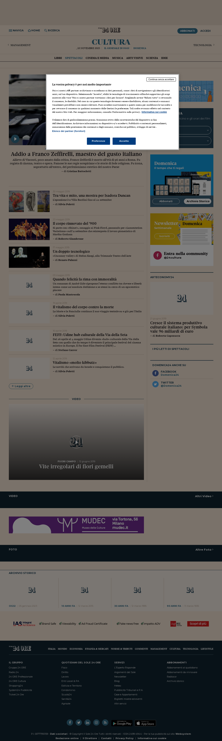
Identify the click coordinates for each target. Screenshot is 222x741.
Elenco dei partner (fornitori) (68, 131)
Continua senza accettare (161, 79)
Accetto (124, 141)
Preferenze (98, 141)
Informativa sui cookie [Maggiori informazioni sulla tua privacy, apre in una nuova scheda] (154, 112)
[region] (112, 112)
